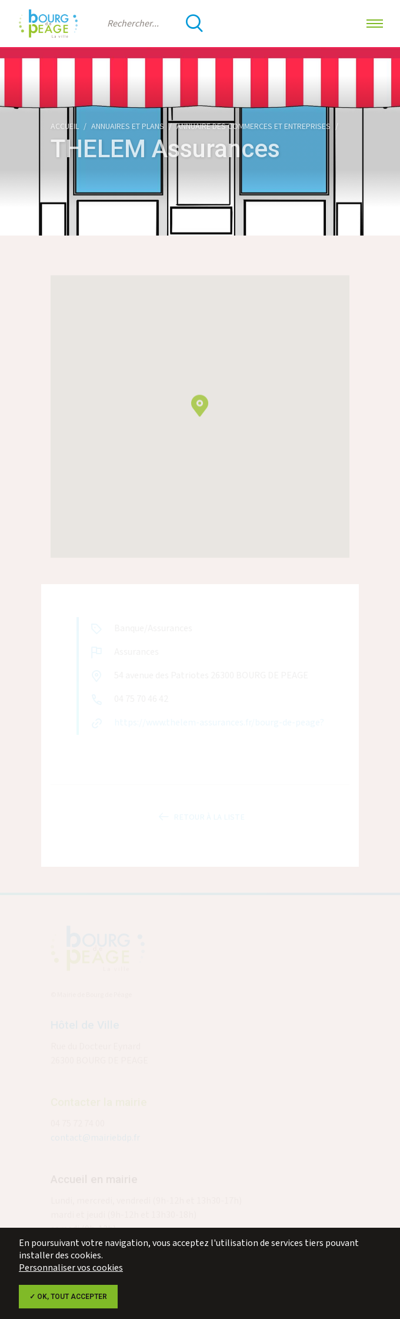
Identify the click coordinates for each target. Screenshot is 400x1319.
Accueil (65, 126)
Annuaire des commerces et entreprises (253, 126)
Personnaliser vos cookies (71, 1268)
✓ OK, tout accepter (68, 1297)
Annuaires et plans (127, 126)
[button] (199, 412)
